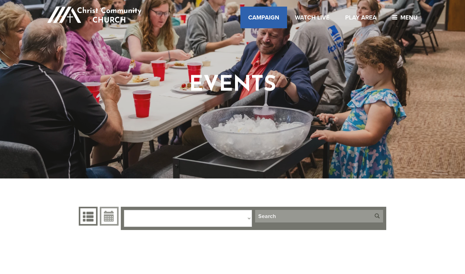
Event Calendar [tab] (108, 216)
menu (403, 17)
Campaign (263, 17)
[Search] (313, 216)
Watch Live (312, 17)
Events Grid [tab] (87, 216)
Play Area (361, 17)
